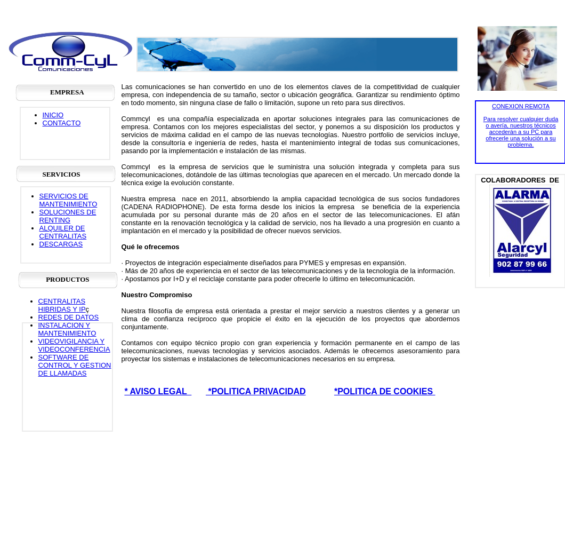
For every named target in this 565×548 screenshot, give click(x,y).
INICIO (53, 115)
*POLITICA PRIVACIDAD (256, 391)
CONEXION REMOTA (521, 106)
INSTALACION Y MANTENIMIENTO (67, 329)
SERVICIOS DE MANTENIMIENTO (68, 200)
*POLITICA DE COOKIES (384, 391)
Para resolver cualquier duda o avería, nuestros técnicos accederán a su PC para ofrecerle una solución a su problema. (521, 132)
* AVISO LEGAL (157, 391)
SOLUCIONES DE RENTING (67, 216)
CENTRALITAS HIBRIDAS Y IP (62, 305)
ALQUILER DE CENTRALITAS (63, 232)
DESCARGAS (61, 244)
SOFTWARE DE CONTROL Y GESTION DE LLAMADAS (74, 365)
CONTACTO (62, 123)
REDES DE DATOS (68, 317)
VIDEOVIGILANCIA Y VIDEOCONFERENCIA (74, 345)
